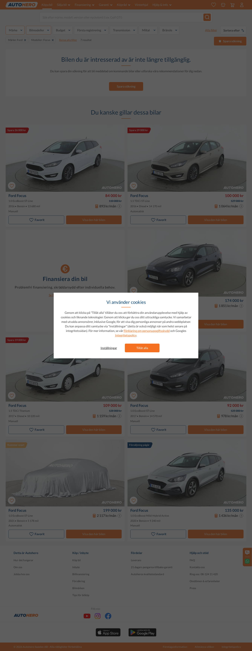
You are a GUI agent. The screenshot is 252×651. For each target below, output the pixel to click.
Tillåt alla (142, 348)
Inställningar (109, 348)
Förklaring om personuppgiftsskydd (147, 330)
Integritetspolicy (125, 335)
